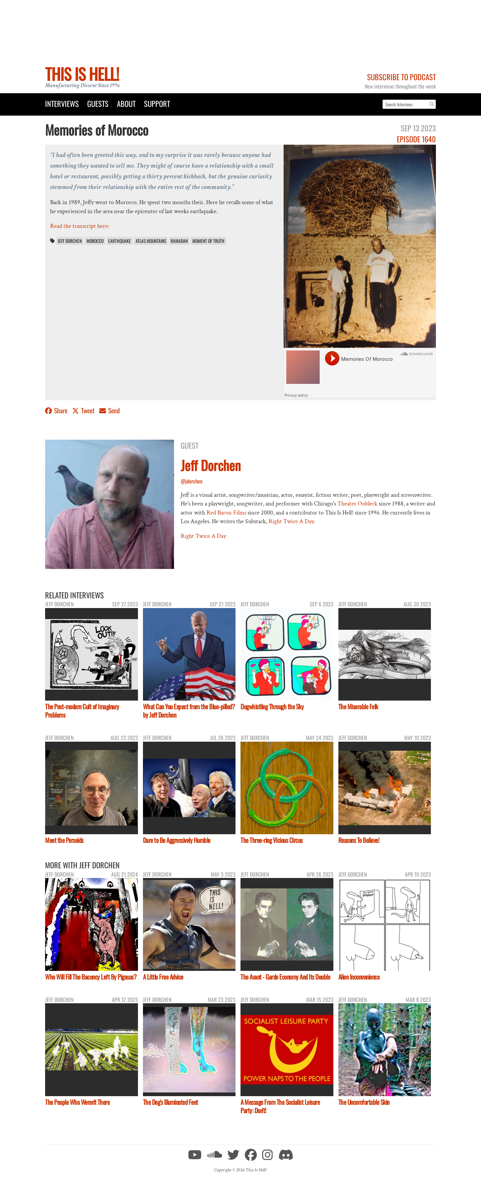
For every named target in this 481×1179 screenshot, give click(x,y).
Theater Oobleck (357, 503)
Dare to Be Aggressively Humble (176, 840)
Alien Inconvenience (359, 977)
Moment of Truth (208, 241)
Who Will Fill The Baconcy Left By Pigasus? (90, 977)
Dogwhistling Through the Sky (272, 706)
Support (157, 103)
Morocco (95, 241)
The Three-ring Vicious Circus (271, 840)
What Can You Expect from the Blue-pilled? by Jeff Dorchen (189, 711)
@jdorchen (191, 481)
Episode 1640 (416, 138)
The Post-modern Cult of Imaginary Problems (82, 711)
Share (57, 410)
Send (109, 410)
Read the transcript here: (79, 226)
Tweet (84, 410)
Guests (98, 103)
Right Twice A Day (291, 521)
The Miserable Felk (358, 706)
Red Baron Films (226, 513)
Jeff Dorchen (70, 241)
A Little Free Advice (163, 977)
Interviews (62, 103)
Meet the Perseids (64, 840)
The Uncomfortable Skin (363, 1102)
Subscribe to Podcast (401, 76)
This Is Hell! (82, 74)
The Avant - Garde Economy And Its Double (285, 977)
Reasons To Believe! (358, 840)
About (126, 103)
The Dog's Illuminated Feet (170, 1102)
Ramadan (179, 241)
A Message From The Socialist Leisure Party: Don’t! (280, 1106)
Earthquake (119, 241)
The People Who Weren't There (77, 1102)
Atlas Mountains (151, 241)
